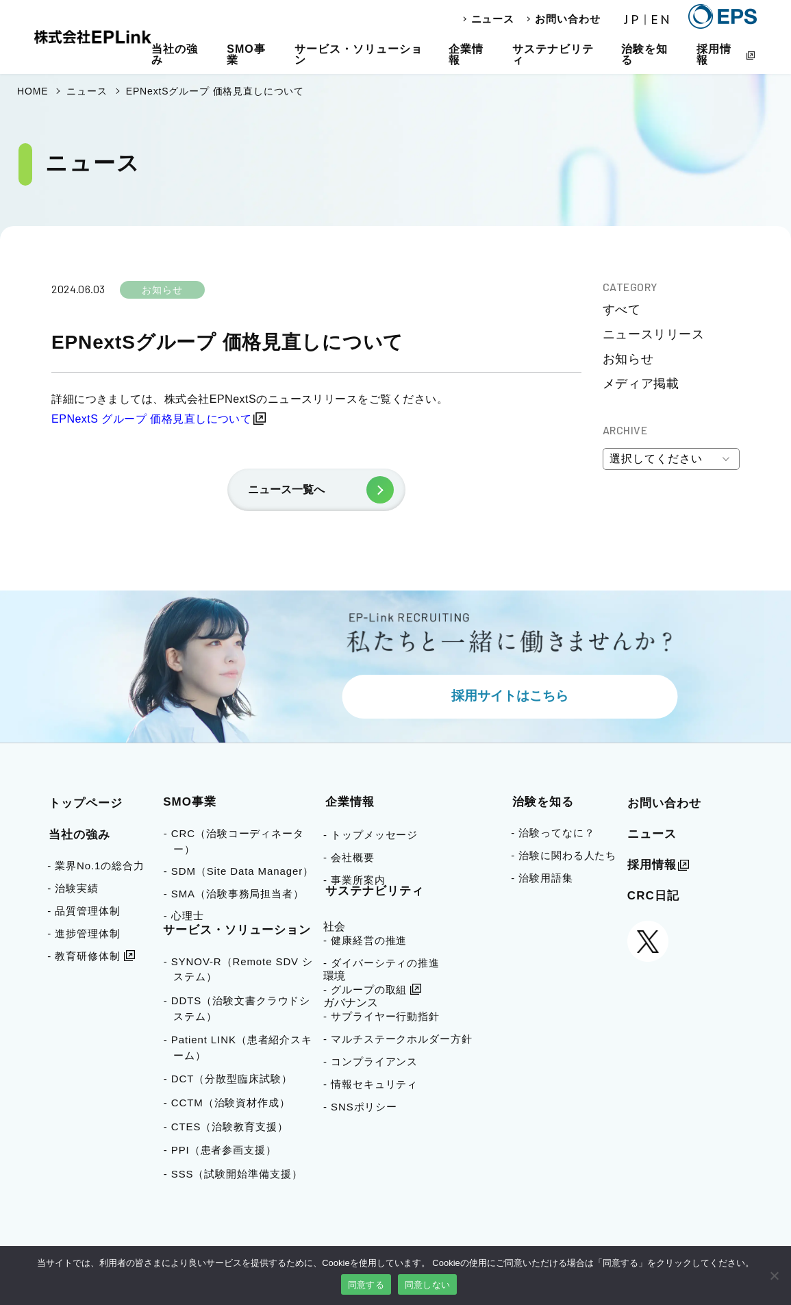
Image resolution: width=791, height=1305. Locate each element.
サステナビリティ (553, 54)
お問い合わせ (567, 19)
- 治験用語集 (542, 878)
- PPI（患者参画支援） (225, 1150)
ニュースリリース (653, 334)
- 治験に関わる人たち (563, 855)
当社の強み (174, 54)
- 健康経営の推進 (365, 940)
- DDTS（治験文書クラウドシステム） (241, 1008)
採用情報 (713, 54)
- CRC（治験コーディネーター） (238, 841)
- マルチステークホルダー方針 (398, 1039)
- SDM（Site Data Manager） (243, 871)
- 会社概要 (349, 857)
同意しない (427, 1285)
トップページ (86, 803)
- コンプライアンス (370, 1061)
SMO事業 (246, 54)
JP (633, 20)
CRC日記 (653, 896)
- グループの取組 (365, 989)
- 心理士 (188, 915)
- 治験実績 (73, 888)
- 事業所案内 (354, 880)
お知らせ (628, 359)
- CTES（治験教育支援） (230, 1126)
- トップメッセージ (370, 835)
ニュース (493, 19)
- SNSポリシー (360, 1107)
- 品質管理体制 (83, 911)
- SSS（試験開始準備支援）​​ (238, 1174)
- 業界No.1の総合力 (96, 865)
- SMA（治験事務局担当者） (238, 893)
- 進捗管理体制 (83, 933)
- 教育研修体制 (83, 956)
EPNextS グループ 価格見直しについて (151, 419)
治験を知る (644, 54)
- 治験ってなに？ (552, 833)
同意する (366, 1285)
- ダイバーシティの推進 (381, 963)
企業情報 (466, 54)
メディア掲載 (641, 383)
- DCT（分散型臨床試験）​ (232, 1078)
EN (662, 20)
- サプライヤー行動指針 (381, 1016)
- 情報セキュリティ (370, 1084)
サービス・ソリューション (358, 54)
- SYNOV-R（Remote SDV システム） (243, 969)
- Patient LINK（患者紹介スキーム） (242, 1047)
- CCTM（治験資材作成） (231, 1102)
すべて (622, 309)
